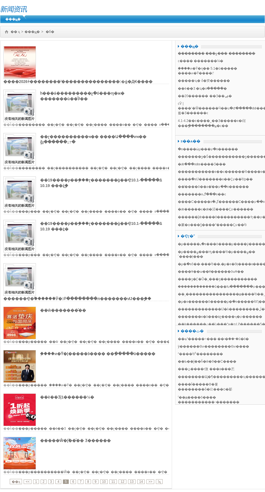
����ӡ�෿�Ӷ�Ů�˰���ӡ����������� (217, 279)
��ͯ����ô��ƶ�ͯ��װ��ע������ (213, 187)
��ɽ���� (96, 125)
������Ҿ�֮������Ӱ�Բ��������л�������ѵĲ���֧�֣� (77, 298)
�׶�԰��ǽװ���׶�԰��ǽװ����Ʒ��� (202, 164)
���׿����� (31, 125)
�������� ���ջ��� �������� (216, 54)
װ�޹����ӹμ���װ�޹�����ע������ (208, 149)
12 (122, 482)
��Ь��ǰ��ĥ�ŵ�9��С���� (207, 361)
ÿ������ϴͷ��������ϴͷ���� (213, 346)
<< (28, 482)
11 (113, 482)
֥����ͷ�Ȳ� (60, 385)
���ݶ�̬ (13, 19)
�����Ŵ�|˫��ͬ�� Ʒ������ (75, 440)
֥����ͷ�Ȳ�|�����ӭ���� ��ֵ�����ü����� (97, 353)
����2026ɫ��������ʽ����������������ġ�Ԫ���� (78, 81)
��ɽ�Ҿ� (56, 125)
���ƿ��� (29, 211)
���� (150, 125)
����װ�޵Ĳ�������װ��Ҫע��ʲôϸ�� (215, 179)
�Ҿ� (137, 125)
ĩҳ (159, 482)
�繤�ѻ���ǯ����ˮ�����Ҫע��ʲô (212, 225)
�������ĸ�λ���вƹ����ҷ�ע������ (220, 317)
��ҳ (16, 482)
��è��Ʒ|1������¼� (67, 397)
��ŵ (53, 342)
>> (150, 482)
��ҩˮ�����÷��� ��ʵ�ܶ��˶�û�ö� (213, 339)
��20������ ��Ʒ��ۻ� (205, 96)
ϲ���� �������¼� (200, 61)
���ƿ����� (32, 342)
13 (132, 482)
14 (141, 482)
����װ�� (120, 125)
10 (104, 482)
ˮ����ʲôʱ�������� (200, 354)
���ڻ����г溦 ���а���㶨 (206, 369)
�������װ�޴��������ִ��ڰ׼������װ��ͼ (202, 194)
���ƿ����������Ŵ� (44, 472)
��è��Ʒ (57, 428)
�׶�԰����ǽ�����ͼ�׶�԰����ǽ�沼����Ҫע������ (215, 209)
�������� (31, 168)
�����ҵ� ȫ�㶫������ (204, 81)
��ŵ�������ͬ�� (63, 310)
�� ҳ (15, 32)
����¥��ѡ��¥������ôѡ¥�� (211, 272)
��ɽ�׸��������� (68, 168)
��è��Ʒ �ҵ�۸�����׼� (202, 88)
